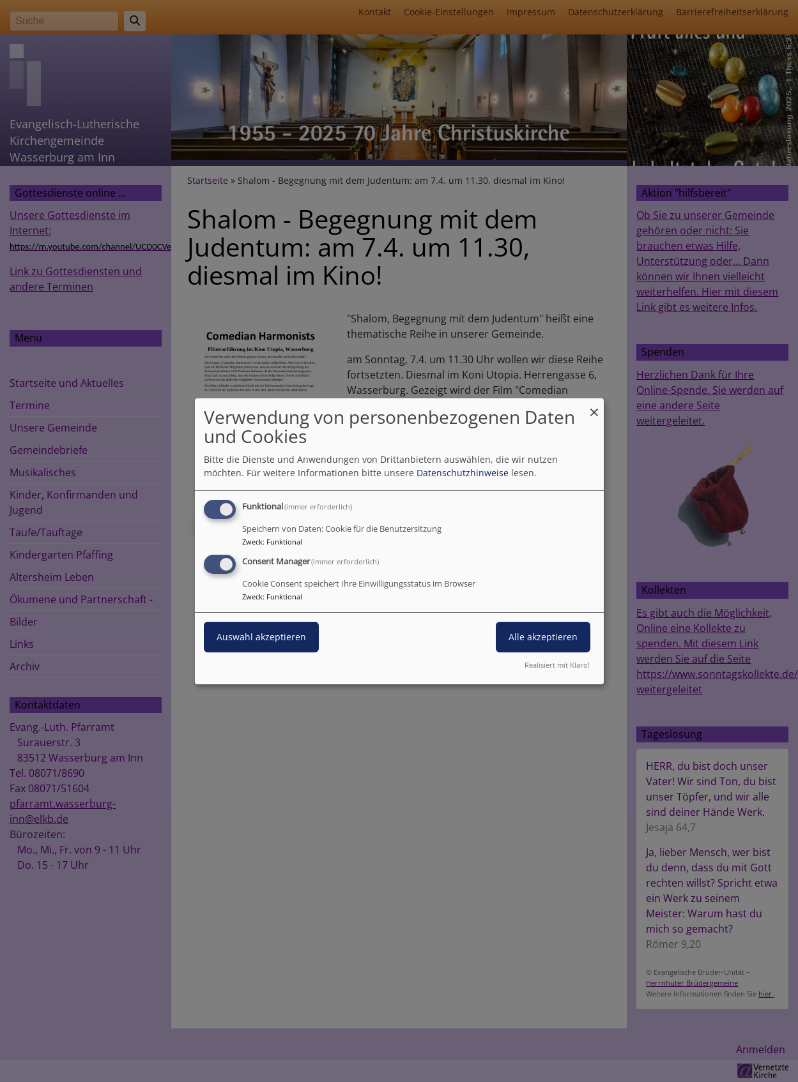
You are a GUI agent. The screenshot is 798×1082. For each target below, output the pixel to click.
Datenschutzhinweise (463, 473)
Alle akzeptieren (543, 637)
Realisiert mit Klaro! (557, 665)
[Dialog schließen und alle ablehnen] (594, 406)
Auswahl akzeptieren (261, 637)
